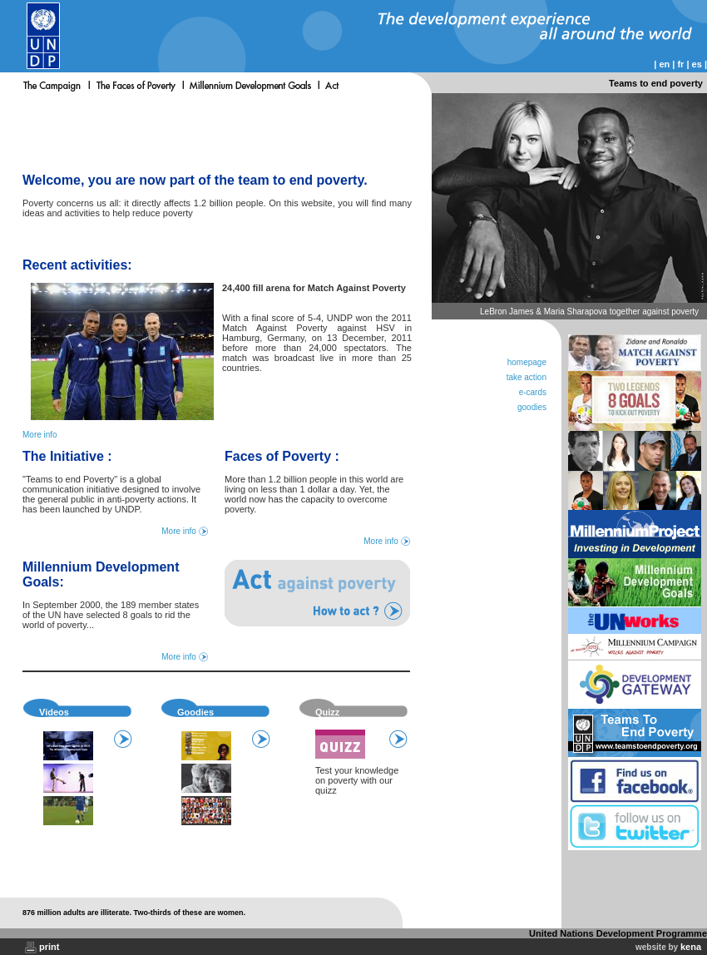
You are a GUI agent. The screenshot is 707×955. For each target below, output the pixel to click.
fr (680, 64)
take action (526, 377)
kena (690, 947)
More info (39, 434)
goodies (531, 407)
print (49, 947)
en (664, 64)
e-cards (532, 392)
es (697, 64)
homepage (526, 362)
